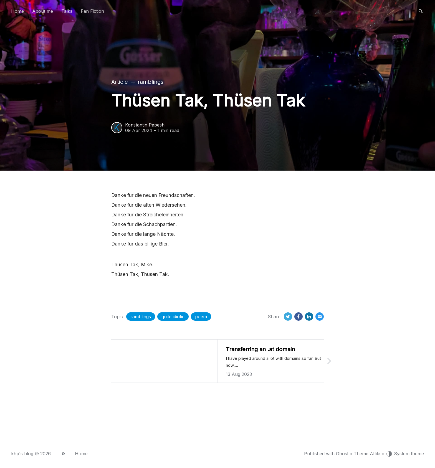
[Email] (319, 316)
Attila (375, 453)
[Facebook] (298, 316)
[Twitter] (288, 316)
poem (201, 316)
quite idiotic (172, 316)
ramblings (140, 316)
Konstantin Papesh (145, 125)
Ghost (342, 453)
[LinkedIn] (309, 316)
